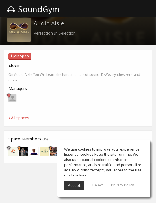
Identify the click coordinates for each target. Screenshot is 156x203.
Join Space (20, 56)
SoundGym (33, 9)
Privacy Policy (122, 184)
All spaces (18, 117)
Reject (97, 184)
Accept (74, 185)
